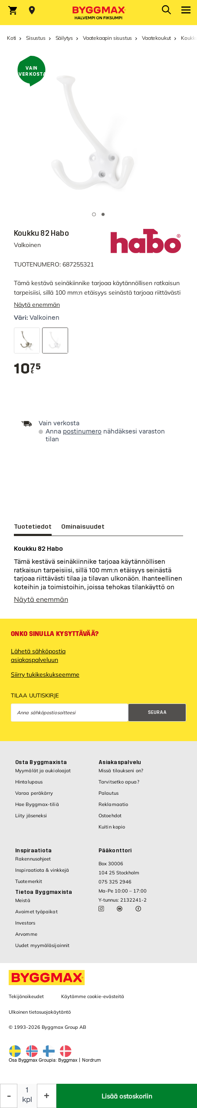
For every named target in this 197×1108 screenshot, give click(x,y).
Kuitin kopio (111, 831)
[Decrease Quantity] (8, 1096)
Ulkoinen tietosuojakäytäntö (40, 1016)
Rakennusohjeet (33, 863)
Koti (11, 38)
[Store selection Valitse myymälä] (32, 10)
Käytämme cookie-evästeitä (92, 1001)
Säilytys (64, 38)
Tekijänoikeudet (26, 1001)
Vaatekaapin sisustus (107, 38)
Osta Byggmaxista (41, 766)
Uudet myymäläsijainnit (42, 950)
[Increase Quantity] (46, 1096)
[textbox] (27, 369)
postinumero (82, 431)
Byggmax (67, 1064)
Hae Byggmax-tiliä (37, 809)
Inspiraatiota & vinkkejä (42, 874)
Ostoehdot (109, 820)
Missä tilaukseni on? (120, 775)
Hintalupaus (29, 786)
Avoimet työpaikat (36, 916)
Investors (25, 927)
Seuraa (157, 716)
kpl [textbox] (27, 1099)
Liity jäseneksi (31, 820)
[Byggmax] (98, 12)
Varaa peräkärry (34, 797)
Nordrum (91, 1064)
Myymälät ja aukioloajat (43, 775)
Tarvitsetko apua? (118, 786)
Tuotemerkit (28, 886)
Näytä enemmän (37, 304)
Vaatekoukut (156, 38)
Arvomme (26, 938)
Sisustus (36, 38)
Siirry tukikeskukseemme (45, 679)
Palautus (108, 797)
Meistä (22, 905)
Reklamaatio (113, 809)
